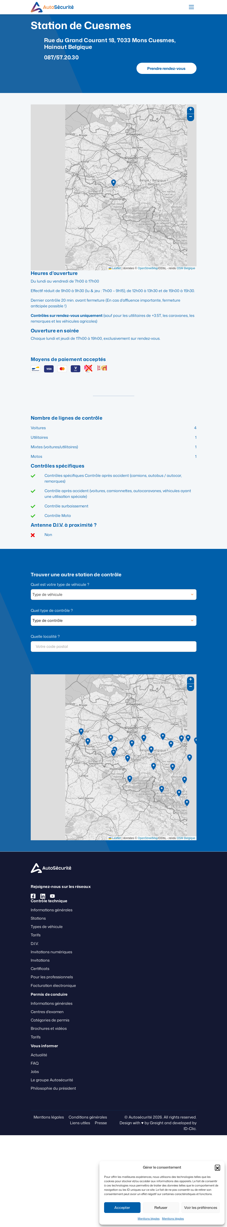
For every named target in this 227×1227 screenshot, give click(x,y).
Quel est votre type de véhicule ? (60, 584)
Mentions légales (149, 1219)
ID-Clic (190, 1128)
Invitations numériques (51, 951)
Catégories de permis (50, 1020)
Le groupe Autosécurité (52, 1080)
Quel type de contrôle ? (52, 610)
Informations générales (51, 910)
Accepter (122, 1207)
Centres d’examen (47, 1011)
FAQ (35, 1063)
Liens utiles (80, 1122)
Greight (156, 1122)
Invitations (40, 960)
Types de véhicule (47, 926)
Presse (101, 1122)
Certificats (40, 968)
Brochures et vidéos (49, 1028)
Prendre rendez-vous (166, 68)
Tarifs (35, 935)
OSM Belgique (186, 268)
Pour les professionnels (52, 977)
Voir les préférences (200, 1207)
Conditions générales (88, 1117)
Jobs (35, 1071)
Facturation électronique (53, 985)
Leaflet (115, 268)
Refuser (160, 1207)
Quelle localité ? (45, 636)
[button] (217, 1167)
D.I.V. (35, 943)
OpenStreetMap (148, 268)
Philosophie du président (53, 1088)
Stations (38, 918)
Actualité (39, 1054)
